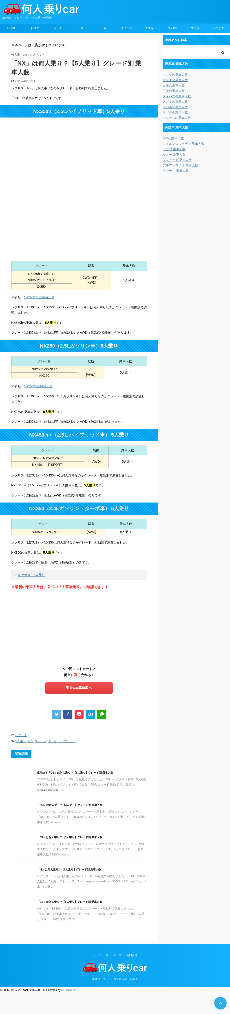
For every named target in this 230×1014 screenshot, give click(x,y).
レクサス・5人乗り (31, 575)
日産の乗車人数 (174, 85)
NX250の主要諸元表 (38, 386)
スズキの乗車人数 (175, 101)
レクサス (218, 28)
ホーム (97, 955)
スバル (172, 28)
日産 (81, 28)
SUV (30, 741)
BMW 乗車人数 (173, 138)
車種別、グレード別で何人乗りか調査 (115, 979)
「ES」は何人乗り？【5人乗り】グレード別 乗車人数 (69, 901)
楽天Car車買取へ (79, 688)
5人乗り (20, 741)
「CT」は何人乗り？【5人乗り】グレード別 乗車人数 (69, 837)
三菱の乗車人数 (174, 91)
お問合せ (131, 955)
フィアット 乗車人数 (177, 160)
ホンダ (57, 28)
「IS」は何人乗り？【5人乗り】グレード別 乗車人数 (69, 869)
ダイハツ (126, 28)
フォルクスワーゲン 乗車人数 (183, 144)
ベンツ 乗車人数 (174, 149)
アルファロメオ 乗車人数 (180, 165)
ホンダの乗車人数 (175, 80)
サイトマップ (114, 955)
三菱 (103, 28)
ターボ (52, 741)
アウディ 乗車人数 (176, 170)
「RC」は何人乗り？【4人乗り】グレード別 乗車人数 (69, 805)
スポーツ (40, 741)
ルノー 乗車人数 (174, 154)
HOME (11, 28)
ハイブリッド (67, 741)
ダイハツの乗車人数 (177, 96)
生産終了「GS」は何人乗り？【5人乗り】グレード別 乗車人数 (75, 772)
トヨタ (34, 28)
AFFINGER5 (68, 990)
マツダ (195, 28)
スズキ (149, 28)
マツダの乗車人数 (175, 112)
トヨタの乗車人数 (175, 74)
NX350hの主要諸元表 (39, 297)
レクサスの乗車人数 (177, 118)
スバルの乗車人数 (175, 107)
